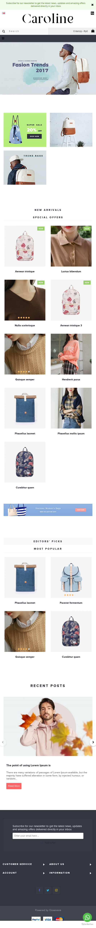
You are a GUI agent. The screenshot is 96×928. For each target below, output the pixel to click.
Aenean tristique (25, 271)
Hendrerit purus (71, 379)
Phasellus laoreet (25, 433)
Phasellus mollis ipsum (71, 433)
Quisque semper (24, 379)
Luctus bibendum (71, 271)
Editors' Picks (48, 541)
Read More (14, 786)
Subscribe (47, 843)
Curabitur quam (25, 487)
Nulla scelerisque (25, 325)
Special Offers (48, 217)
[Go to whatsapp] (87, 917)
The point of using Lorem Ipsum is (28, 765)
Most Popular (48, 548)
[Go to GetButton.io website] (87, 924)
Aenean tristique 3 (71, 325)
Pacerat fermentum (71, 602)
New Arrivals (48, 210)
